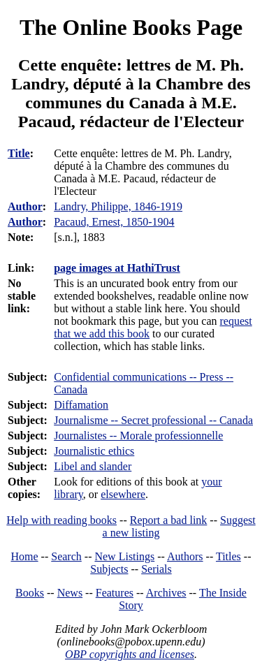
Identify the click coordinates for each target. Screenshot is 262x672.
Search (66, 556)
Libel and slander (92, 466)
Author (25, 206)
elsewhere (123, 494)
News (69, 593)
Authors (185, 556)
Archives (166, 593)
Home (24, 556)
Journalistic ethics (94, 451)
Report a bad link (169, 520)
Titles (228, 556)
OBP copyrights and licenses (129, 654)
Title (19, 153)
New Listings (124, 556)
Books (29, 593)
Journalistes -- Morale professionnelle (138, 435)
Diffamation (81, 405)
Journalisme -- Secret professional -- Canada (153, 420)
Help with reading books (61, 520)
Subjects (109, 569)
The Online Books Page (131, 27)
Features (114, 593)
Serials (156, 569)
